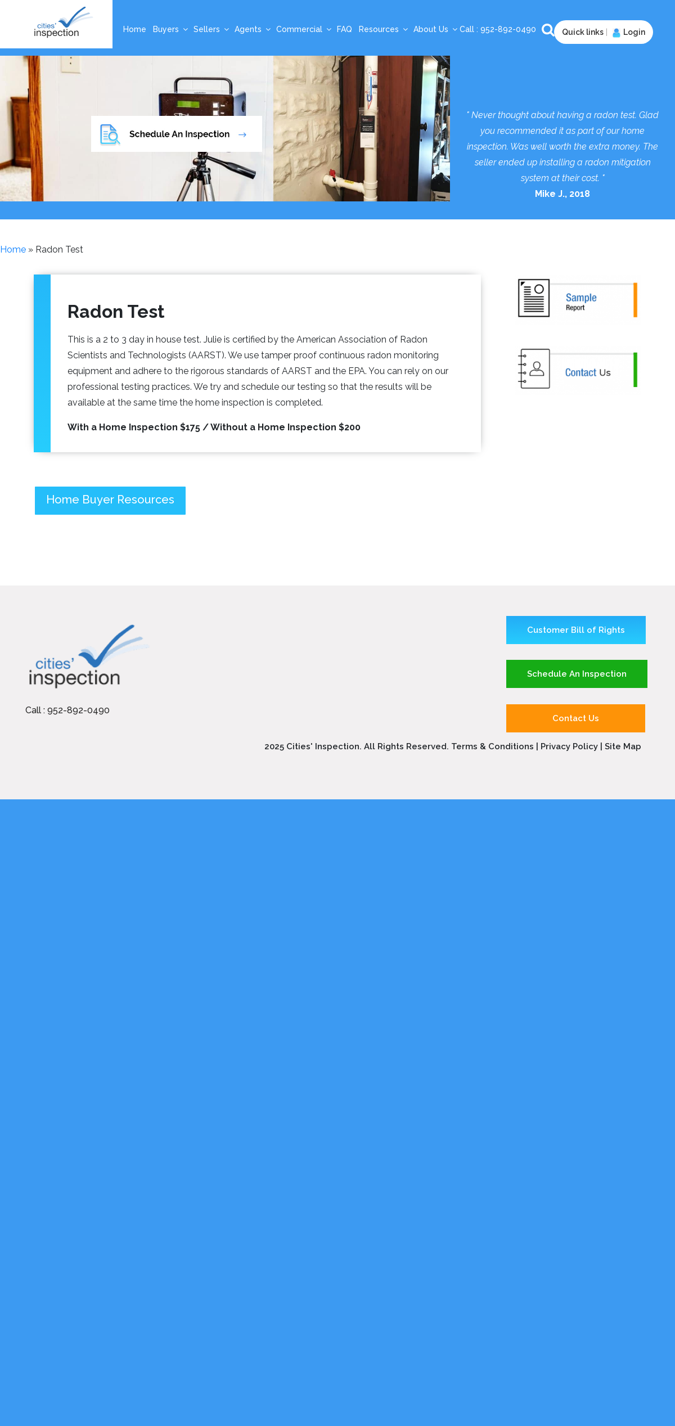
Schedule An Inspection (577, 674)
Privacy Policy (570, 746)
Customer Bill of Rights (576, 630)
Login (627, 32)
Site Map (623, 746)
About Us (435, 29)
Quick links (583, 32)
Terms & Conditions (492, 746)
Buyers (171, 29)
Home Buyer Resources (110, 499)
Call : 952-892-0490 (67, 710)
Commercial (304, 29)
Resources (384, 29)
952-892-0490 (509, 29)
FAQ (344, 29)
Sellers (212, 29)
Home (134, 29)
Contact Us (575, 718)
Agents (253, 29)
